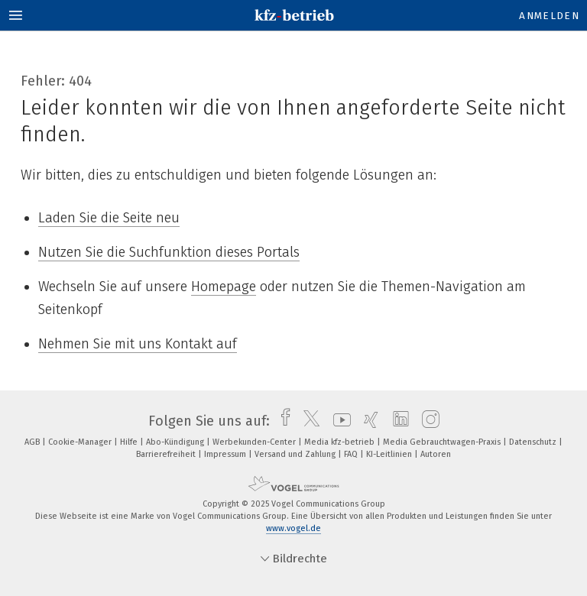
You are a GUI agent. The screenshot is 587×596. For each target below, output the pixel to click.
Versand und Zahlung (296, 454)
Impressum (226, 454)
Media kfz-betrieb (340, 442)
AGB (33, 442)
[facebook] (282, 421)
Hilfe (130, 442)
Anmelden (549, 15)
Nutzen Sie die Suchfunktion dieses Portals (169, 252)
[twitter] (308, 421)
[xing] (367, 421)
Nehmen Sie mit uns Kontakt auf (137, 343)
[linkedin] (397, 421)
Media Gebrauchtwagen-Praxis (443, 442)
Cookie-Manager (81, 442)
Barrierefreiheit (167, 454)
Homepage (223, 286)
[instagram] (426, 421)
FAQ (352, 454)
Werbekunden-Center (255, 442)
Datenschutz (534, 442)
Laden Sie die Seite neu (109, 217)
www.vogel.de (293, 528)
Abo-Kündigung (176, 442)
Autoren (435, 454)
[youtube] (338, 421)
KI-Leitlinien (390, 454)
